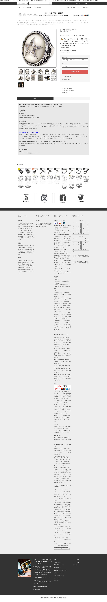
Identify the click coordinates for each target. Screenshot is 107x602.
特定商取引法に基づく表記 (67, 79)
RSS (55, 580)
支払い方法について (59, 562)
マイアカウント (76, 559)
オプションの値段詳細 (66, 76)
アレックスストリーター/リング (66, 30)
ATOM (58, 580)
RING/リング (65, 31)
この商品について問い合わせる (67, 90)
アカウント (77, 3)
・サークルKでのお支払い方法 (61, 545)
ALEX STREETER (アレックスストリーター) (70, 29)
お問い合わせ (85, 7)
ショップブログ (58, 578)
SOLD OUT (75, 72)
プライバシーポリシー (59, 572)
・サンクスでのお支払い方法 (61, 547)
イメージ (71, 98)
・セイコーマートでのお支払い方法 (62, 543)
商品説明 (35, 98)
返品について (64, 77)
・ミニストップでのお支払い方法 (62, 549)
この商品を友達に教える (66, 88)
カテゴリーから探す (26, 7)
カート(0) (86, 3)
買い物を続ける (64, 92)
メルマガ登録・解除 (70, 7)
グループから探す (36, 7)
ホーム (18, 7)
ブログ (78, 7)
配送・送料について (59, 564)
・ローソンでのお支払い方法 (61, 537)
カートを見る (75, 562)
